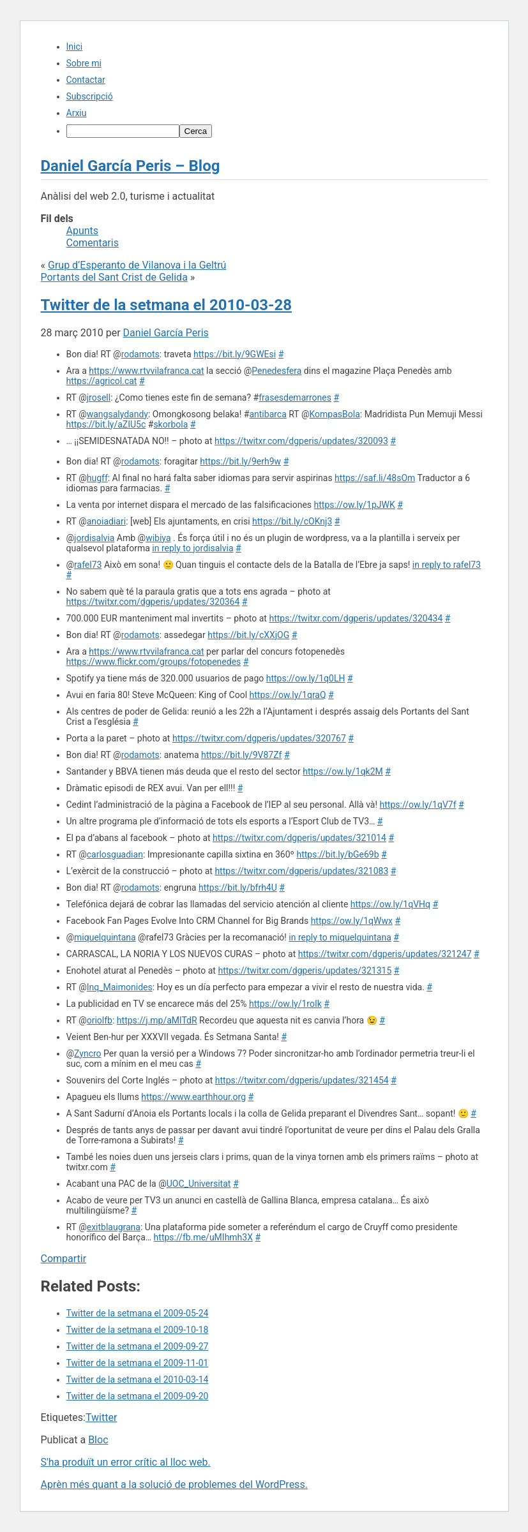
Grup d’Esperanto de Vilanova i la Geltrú (137, 265)
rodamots (140, 354)
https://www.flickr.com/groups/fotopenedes (153, 662)
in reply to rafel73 (446, 565)
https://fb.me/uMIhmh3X (203, 1237)
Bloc (98, 1440)
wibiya (158, 538)
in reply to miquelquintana (340, 937)
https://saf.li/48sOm (375, 478)
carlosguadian (115, 854)
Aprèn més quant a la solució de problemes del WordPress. (174, 1484)
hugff (97, 478)
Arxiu (76, 113)
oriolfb (99, 1020)
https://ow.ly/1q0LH (305, 678)
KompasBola (335, 414)
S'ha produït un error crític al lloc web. (126, 1462)
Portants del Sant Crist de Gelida (114, 277)
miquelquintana (105, 937)
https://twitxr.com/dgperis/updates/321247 (385, 954)
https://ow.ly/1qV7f (418, 804)
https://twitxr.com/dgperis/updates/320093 (301, 441)
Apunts (82, 231)
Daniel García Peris (166, 333)
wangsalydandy (117, 414)
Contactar (85, 80)
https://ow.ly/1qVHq (390, 904)
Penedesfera (276, 371)
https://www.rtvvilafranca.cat (146, 371)
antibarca (267, 414)
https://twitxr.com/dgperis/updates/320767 (259, 738)
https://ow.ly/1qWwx (352, 921)
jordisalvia (94, 538)
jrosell (98, 397)
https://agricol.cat (101, 381)
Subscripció (89, 96)
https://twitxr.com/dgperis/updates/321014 (299, 838)
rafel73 (88, 565)
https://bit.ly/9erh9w (240, 461)
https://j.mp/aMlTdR (157, 1020)
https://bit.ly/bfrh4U (238, 887)
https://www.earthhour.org (193, 1097)
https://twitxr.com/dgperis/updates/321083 (301, 871)
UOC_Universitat (199, 1184)
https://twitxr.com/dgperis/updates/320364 (153, 602)
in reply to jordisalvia (192, 548)
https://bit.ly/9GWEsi (234, 354)
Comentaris (92, 243)
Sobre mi (84, 63)
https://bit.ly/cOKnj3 (292, 521)
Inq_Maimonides (120, 987)
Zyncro (87, 1053)
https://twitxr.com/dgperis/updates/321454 (302, 1080)
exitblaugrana (113, 1227)
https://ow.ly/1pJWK (354, 505)
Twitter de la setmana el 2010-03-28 (166, 305)
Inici (74, 46)
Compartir (64, 1259)
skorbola (170, 424)
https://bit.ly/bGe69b (337, 854)
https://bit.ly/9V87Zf (241, 755)
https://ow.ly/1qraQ (288, 695)
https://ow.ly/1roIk (285, 1004)
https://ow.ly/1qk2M (343, 771)
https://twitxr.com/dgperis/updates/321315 (304, 970)
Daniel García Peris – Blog (130, 166)
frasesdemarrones (295, 397)
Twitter (101, 1417)
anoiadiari (106, 521)
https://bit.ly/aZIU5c (106, 424)
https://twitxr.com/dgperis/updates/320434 (355, 618)
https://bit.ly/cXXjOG (248, 635)
